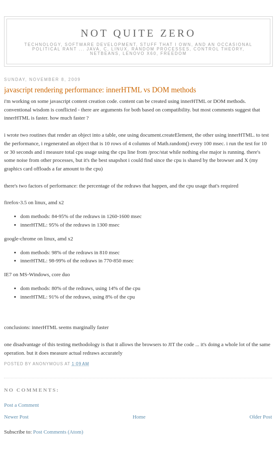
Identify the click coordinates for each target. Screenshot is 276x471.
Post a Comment (21, 405)
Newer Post (16, 417)
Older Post (261, 417)
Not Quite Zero (138, 33)
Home (139, 417)
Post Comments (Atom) (58, 432)
